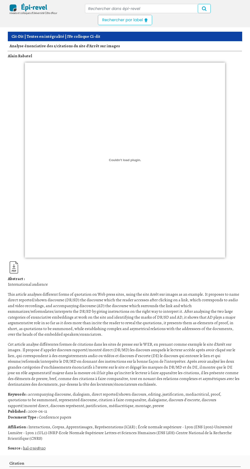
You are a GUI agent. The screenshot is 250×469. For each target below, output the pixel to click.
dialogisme (157, 400)
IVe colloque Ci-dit (83, 36)
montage (143, 406)
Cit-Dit (17, 36)
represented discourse (78, 400)
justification (173, 394)
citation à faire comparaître (122, 400)
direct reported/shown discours (119, 394)
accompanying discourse (49, 394)
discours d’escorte (184, 400)
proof (215, 394)
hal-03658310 (34, 448)
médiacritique (121, 406)
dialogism (81, 394)
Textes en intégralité (45, 36)
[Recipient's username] (148, 8)
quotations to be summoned (32, 400)
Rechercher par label (125, 20)
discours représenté (67, 406)
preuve (158, 406)
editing (154, 394)
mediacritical (197, 394)
